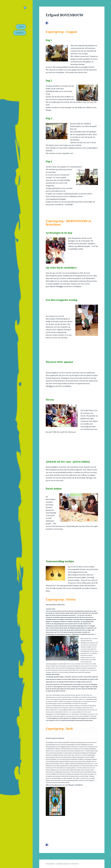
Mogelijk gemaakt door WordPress (67, 864)
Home (21, 27)
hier (61, 286)
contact (20, 33)
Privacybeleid (50, 864)
